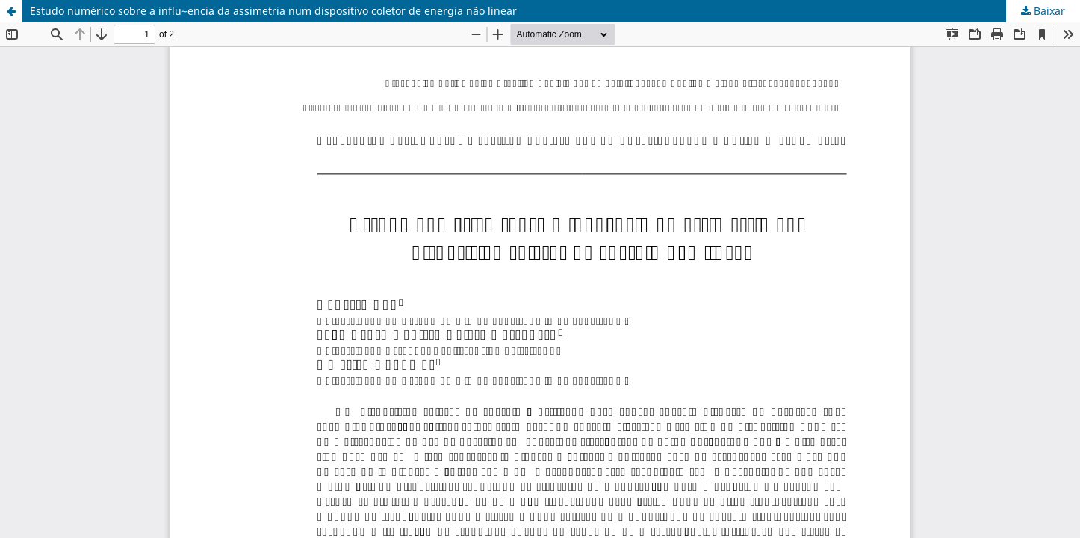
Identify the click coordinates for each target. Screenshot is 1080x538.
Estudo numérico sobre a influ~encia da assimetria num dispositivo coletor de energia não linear (273, 11)
